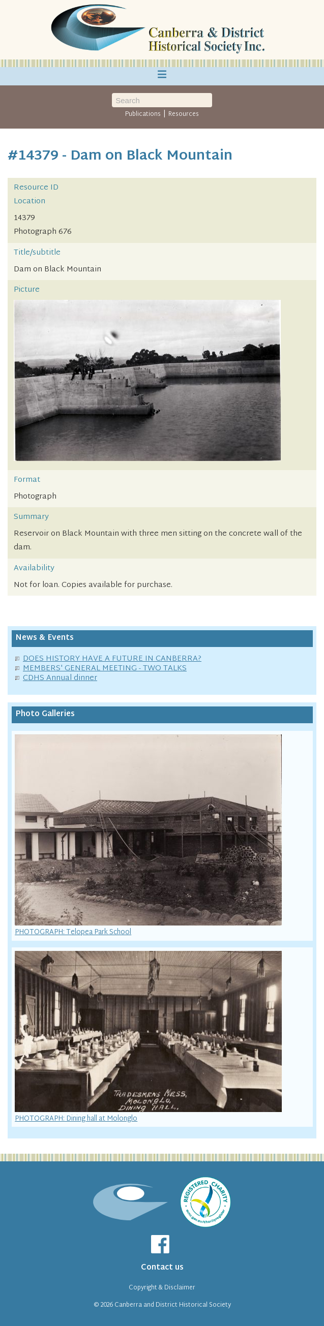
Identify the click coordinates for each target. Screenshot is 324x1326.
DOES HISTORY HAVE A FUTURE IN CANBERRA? (112, 659)
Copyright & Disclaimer (162, 1287)
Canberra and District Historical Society (172, 1305)
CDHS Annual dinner (60, 678)
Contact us (162, 1268)
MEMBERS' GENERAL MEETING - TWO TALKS (105, 668)
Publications (143, 114)
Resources (183, 114)
